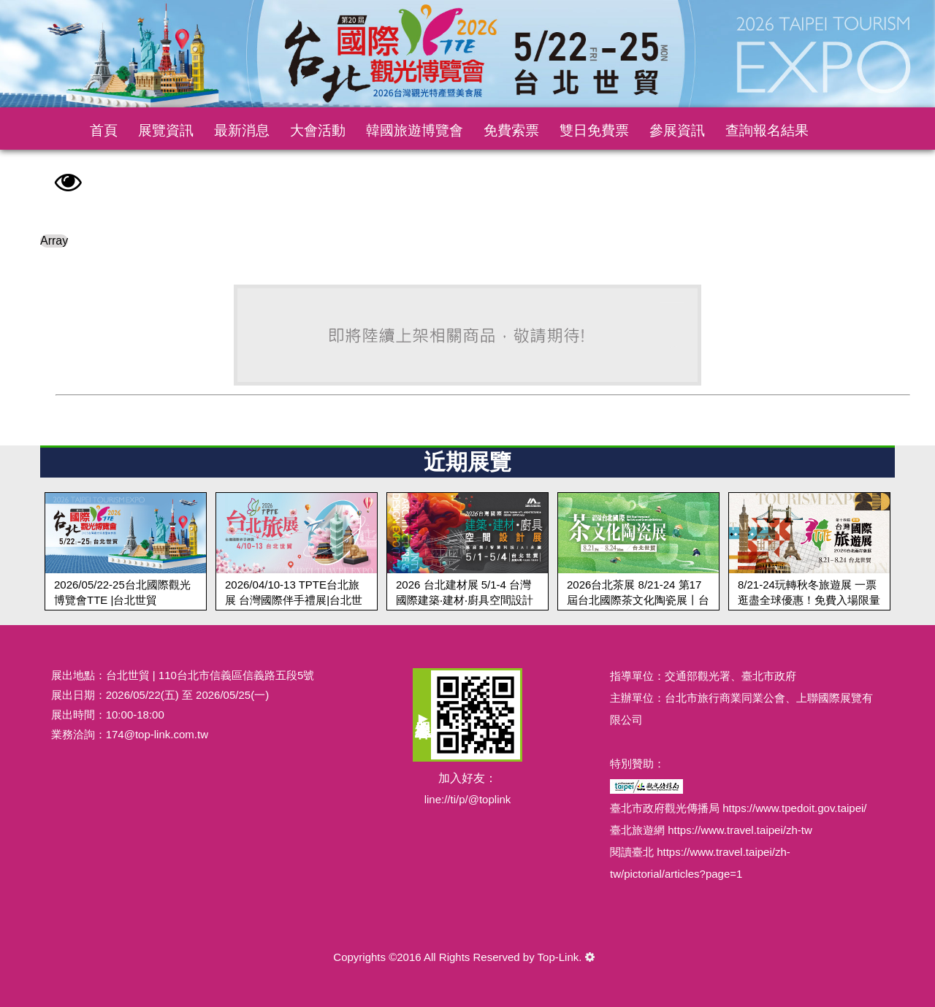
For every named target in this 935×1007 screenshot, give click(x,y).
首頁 (104, 130)
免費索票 (511, 130)
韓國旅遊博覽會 (414, 130)
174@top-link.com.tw (157, 734)
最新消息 (242, 130)
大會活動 (318, 130)
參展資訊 (677, 130)
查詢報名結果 (767, 130)
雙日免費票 (594, 130)
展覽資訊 (166, 130)
